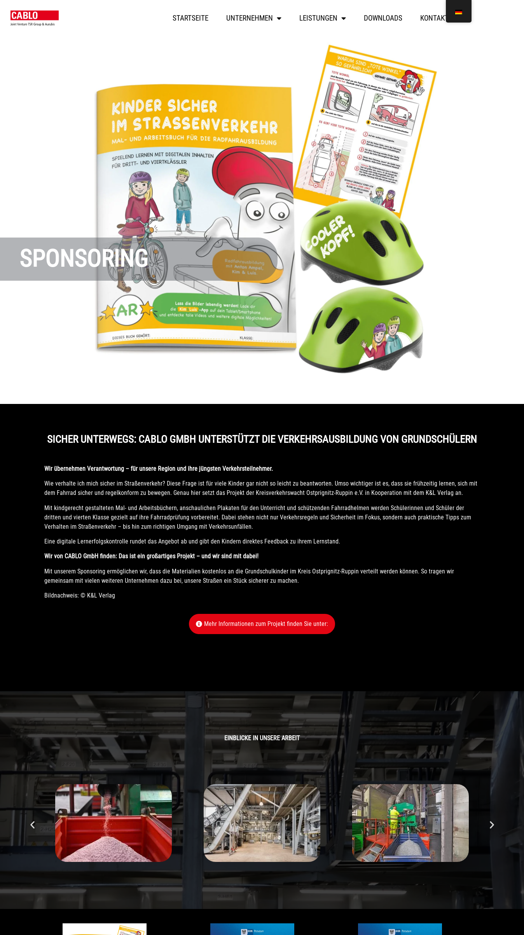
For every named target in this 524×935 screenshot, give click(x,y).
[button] (32, 824)
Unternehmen (253, 18)
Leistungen (322, 18)
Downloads (383, 18)
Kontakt (434, 18)
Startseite (190, 18)
